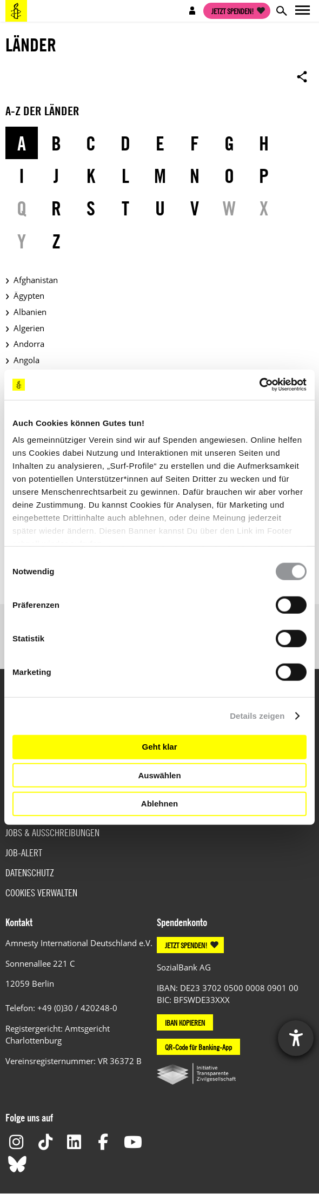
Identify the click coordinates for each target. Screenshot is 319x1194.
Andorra (29, 343)
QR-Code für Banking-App (198, 1047)
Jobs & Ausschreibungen (52, 832)
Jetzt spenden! (232, 11)
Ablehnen (159, 803)
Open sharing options (302, 76)
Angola (26, 360)
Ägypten (29, 295)
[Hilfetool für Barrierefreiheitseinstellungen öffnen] (296, 1038)
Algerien (29, 328)
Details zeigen (257, 715)
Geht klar (159, 746)
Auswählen (159, 774)
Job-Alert (23, 852)
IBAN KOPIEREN (185, 1022)
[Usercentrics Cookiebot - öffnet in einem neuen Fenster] (259, 385)
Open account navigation (192, 11)
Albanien (30, 311)
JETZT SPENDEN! (186, 945)
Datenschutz (29, 872)
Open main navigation (303, 11)
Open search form (281, 11)
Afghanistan (36, 279)
